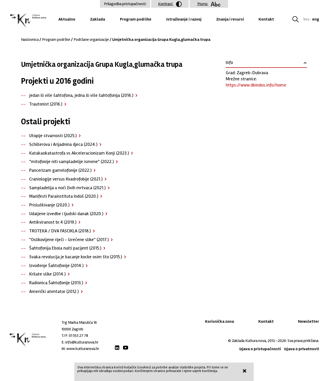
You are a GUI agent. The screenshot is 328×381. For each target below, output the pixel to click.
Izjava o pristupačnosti (260, 348)
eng (315, 19)
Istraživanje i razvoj (183, 19)
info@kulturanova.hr (81, 342)
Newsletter (308, 321)
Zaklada (97, 19)
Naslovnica (30, 39)
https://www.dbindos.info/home (256, 85)
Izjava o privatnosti (301, 348)
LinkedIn (117, 347)
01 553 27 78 (78, 335)
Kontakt (266, 19)
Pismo (209, 3)
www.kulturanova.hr (82, 348)
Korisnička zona (219, 321)
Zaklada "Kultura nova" (27, 20)
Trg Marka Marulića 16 (79, 322)
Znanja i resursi (230, 19)
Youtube (125, 347)
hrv (306, 19)
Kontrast (170, 4)
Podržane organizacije (91, 39)
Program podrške (135, 19)
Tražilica (297, 19)
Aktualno (66, 19)
